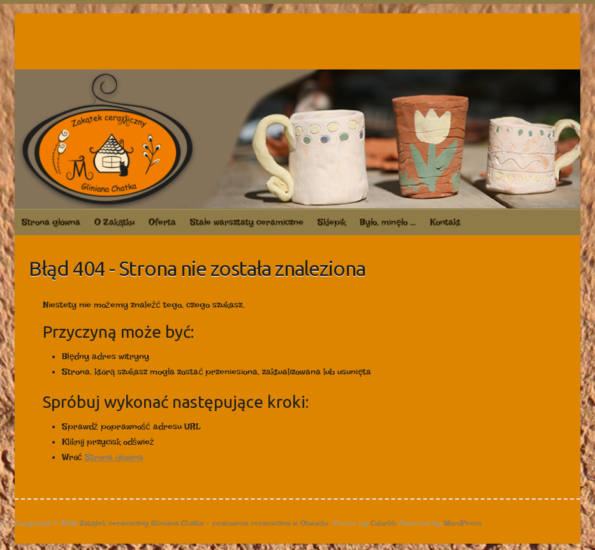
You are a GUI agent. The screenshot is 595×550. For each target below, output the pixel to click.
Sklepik (332, 222)
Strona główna (51, 222)
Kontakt (445, 222)
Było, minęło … (388, 222)
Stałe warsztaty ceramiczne (247, 222)
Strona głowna (114, 457)
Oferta (162, 222)
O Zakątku (114, 222)
